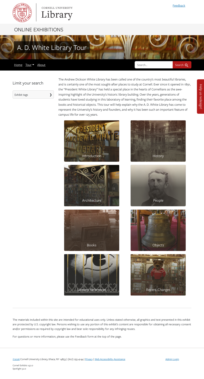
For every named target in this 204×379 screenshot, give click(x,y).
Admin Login (172, 359)
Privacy (89, 359)
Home (18, 65)
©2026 (16, 359)
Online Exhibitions (38, 29)
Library (56, 12)
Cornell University (22, 12)
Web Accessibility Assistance (110, 359)
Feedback (179, 5)
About (41, 65)
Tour (28, 65)
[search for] (154, 64)
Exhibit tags (21, 95)
